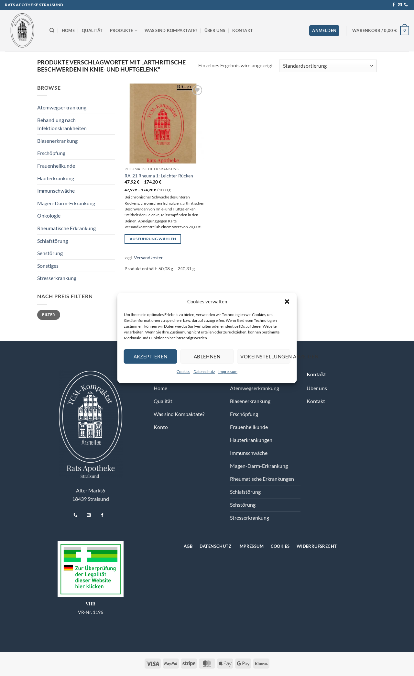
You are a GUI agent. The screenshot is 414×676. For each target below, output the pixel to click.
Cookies (183, 371)
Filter (48, 314)
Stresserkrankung (56, 278)
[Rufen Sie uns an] (406, 5)
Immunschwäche (56, 190)
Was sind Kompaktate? (171, 30)
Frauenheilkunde (56, 166)
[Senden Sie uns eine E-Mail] (400, 5)
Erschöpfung (51, 153)
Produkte (124, 31)
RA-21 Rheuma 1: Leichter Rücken (159, 175)
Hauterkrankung (55, 178)
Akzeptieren (151, 356)
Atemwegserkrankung (61, 107)
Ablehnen (207, 356)
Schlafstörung (52, 241)
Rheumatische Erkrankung (66, 228)
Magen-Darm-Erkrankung (66, 203)
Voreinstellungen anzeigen (265, 356)
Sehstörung (50, 253)
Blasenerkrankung (57, 141)
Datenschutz (204, 371)
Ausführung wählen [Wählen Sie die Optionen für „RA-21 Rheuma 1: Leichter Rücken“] (153, 239)
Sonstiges (48, 266)
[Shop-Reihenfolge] (328, 66)
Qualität (92, 30)
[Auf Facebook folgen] (394, 5)
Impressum (227, 371)
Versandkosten (149, 257)
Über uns (214, 30)
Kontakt (242, 30)
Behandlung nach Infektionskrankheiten (62, 124)
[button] (287, 301)
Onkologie (48, 215)
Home (68, 30)
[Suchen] (51, 30)
